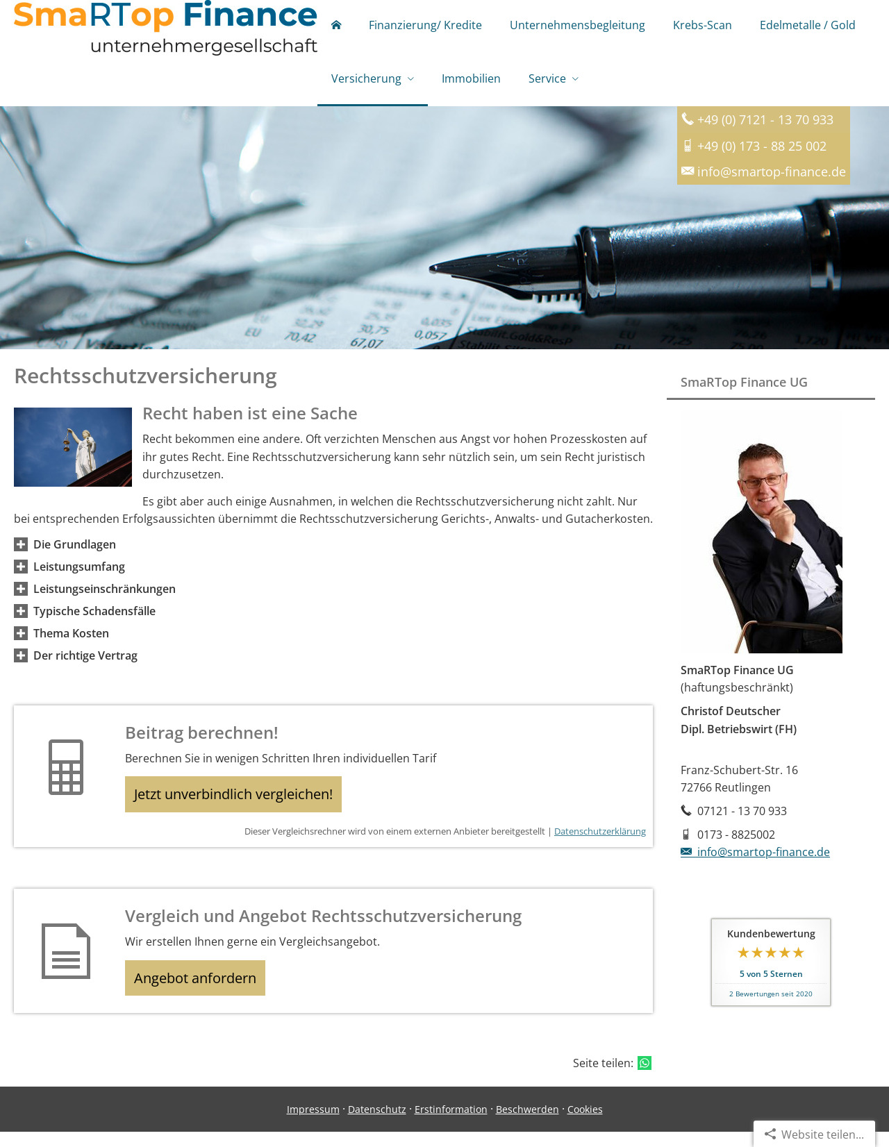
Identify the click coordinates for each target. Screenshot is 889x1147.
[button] (74, 549)
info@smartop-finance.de (755, 856)
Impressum (313, 1123)
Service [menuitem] (547, 82)
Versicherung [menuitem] (366, 82)
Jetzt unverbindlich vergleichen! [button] (240, 801)
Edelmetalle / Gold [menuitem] (808, 26)
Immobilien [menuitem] (471, 82)
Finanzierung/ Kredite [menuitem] (425, 26)
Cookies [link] (585, 1123)
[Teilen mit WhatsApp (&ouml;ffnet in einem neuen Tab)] (644, 1078)
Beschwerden (527, 1123)
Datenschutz (377, 1123)
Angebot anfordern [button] (201, 990)
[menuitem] (336, 28)
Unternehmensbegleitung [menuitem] (577, 26)
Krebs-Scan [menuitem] (702, 26)
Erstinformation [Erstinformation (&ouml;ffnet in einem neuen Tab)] (451, 1123)
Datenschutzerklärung (600, 841)
